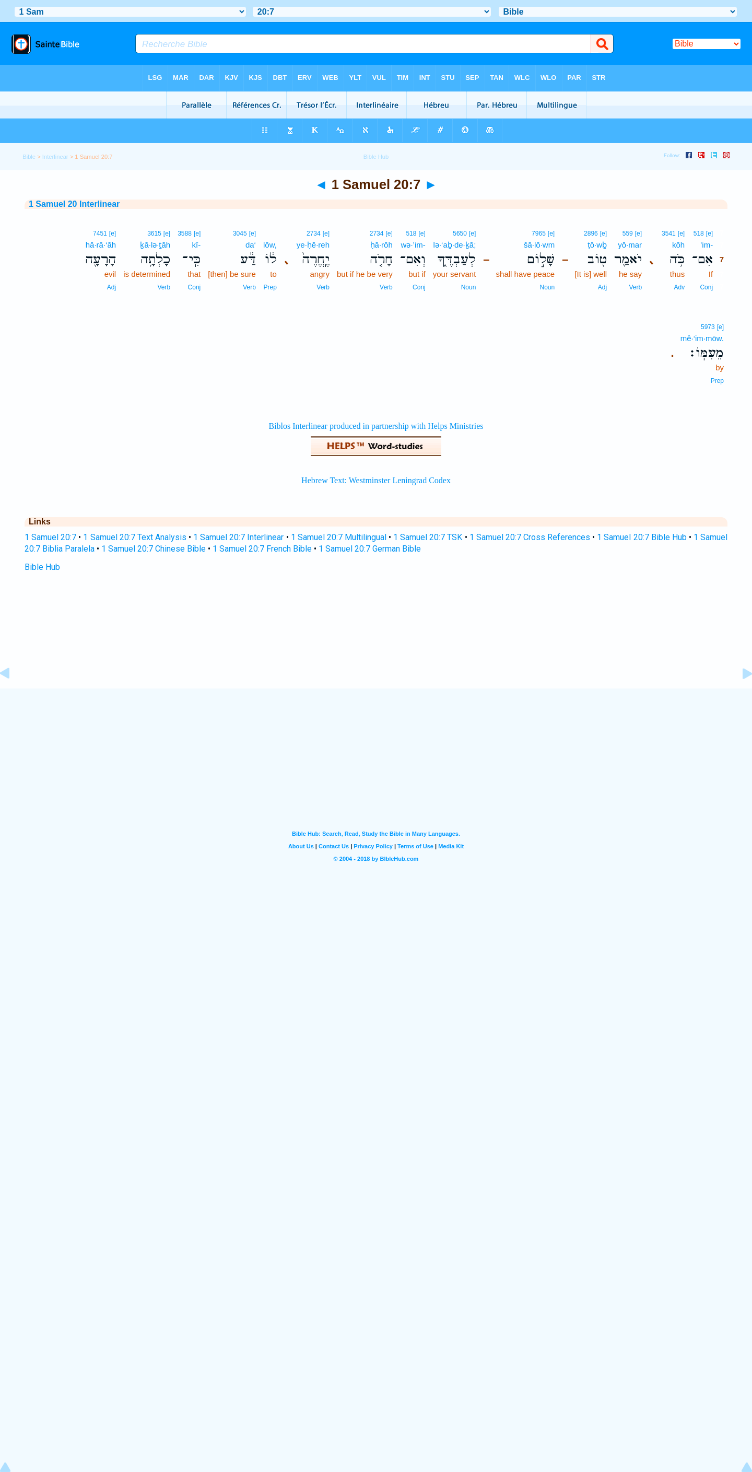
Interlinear (55, 157)
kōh (678, 244)
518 (699, 233)
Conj (706, 287)
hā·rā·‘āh (101, 244)
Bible (29, 157)
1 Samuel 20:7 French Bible (262, 549)
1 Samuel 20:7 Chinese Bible (153, 549)
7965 (539, 233)
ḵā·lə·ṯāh (155, 244)
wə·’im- (413, 244)
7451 (100, 233)
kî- (196, 244)
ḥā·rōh (381, 244)
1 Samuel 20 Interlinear (74, 204)
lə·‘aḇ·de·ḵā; (454, 244)
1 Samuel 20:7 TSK (427, 537)
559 (627, 233)
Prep (269, 287)
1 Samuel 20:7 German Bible (370, 549)
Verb (635, 287)
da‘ (250, 244)
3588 (185, 233)
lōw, (270, 244)
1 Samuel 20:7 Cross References (529, 537)
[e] (709, 233)
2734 (377, 233)
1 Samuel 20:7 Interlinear (238, 537)
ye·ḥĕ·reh (313, 244)
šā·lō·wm (539, 244)
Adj (602, 287)
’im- (706, 244)
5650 (460, 233)
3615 (154, 233)
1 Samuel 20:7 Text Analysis (134, 537)
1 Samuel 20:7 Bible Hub (641, 537)
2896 (591, 233)
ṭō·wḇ (597, 244)
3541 (669, 233)
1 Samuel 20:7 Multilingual (338, 537)
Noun (547, 287)
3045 (240, 233)
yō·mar (630, 244)
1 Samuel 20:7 (50, 537)
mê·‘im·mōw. (702, 338)
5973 (708, 327)
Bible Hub (42, 567)
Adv (679, 287)
